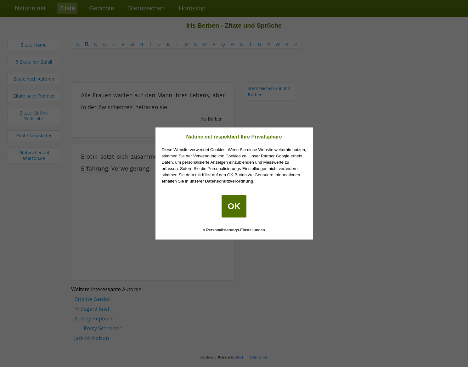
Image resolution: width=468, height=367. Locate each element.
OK (234, 206)
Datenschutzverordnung (229, 181)
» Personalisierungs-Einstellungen (234, 230)
